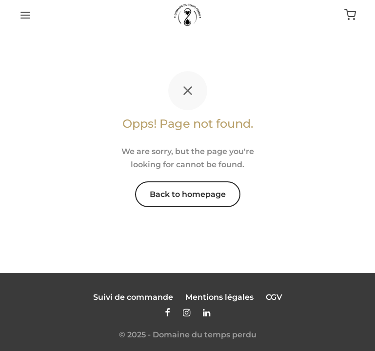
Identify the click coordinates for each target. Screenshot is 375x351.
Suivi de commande (133, 297)
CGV (274, 297)
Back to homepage (188, 194)
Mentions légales (219, 297)
